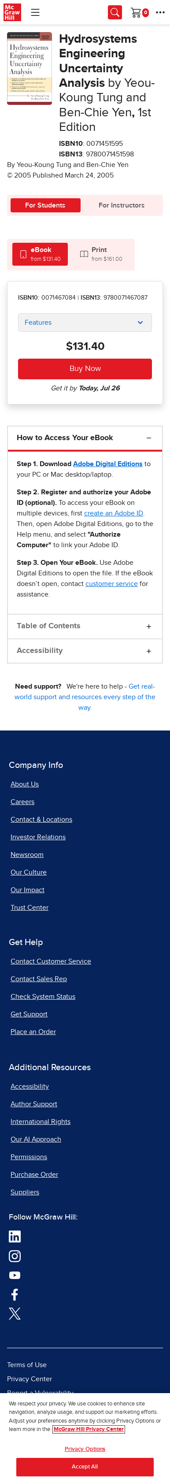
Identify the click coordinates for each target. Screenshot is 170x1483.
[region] (85, 1438)
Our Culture (29, 872)
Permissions (29, 1156)
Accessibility (40, 651)
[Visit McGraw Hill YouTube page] (15, 1275)
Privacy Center (29, 1379)
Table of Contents (49, 626)
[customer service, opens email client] (111, 583)
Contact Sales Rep (39, 978)
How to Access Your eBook (65, 438)
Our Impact (27, 890)
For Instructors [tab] (122, 205)
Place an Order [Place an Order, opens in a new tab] (33, 1031)
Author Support (34, 1104)
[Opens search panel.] (115, 12)
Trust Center (29, 907)
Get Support (29, 1014)
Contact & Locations (41, 819)
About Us (25, 784)
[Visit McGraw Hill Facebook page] (15, 1294)
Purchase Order (34, 1174)
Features (38, 322)
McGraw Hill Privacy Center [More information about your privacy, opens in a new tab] (89, 1429)
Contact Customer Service (51, 961)
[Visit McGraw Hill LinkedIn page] (15, 1236)
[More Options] (160, 12)
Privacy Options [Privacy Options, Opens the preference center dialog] (85, 1449)
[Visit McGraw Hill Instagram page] (15, 1255)
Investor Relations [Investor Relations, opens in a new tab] (38, 837)
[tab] (40, 254)
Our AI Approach (36, 1139)
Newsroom (27, 854)
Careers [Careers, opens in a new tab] (22, 801)
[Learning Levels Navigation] (35, 12)
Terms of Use (27, 1364)
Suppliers (25, 1192)
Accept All (85, 1467)
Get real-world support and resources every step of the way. (85, 697)
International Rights (40, 1121)
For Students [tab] (45, 205)
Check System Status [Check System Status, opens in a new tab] (43, 996)
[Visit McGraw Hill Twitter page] (15, 1313)
